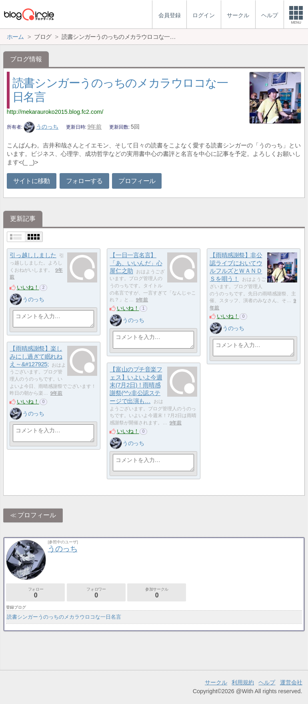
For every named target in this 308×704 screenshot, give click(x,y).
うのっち (41, 126)
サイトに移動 (31, 181)
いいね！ (28, 287)
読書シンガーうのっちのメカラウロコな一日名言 (64, 617)
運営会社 (291, 682)
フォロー (35, 593)
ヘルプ (266, 682)
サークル (216, 682)
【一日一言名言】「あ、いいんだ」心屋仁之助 (136, 263)
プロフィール (136, 181)
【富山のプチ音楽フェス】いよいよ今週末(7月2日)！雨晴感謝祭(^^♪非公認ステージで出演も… (136, 385)
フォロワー (96, 593)
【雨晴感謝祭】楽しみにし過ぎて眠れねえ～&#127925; (36, 356)
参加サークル (156, 593)
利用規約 (243, 682)
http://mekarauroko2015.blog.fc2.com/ (55, 112)
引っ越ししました (33, 255)
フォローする (84, 181)
